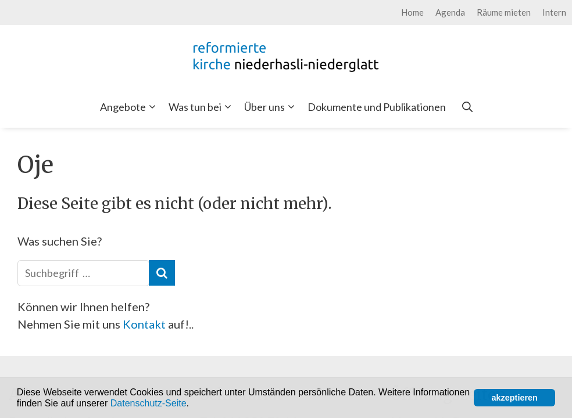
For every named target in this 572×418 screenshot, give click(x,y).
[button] (193, 404)
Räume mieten (504, 12)
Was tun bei (202, 106)
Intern (554, 12)
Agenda (450, 12)
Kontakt (145, 324)
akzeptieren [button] (515, 397)
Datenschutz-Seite (148, 403)
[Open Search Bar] (467, 106)
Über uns (271, 106)
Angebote (130, 106)
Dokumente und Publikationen (377, 106)
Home (412, 12)
